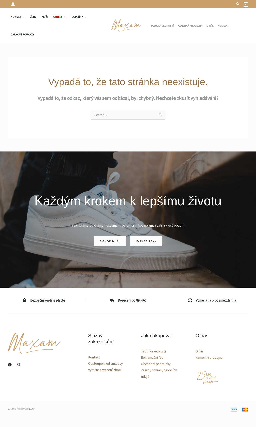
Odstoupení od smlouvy (105, 363)
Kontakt (94, 357)
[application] (23, 17)
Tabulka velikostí (153, 351)
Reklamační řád (152, 357)
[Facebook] (10, 364)
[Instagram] (18, 364)
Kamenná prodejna (209, 357)
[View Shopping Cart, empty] (246, 4)
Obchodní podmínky (156, 364)
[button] (238, 4)
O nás (199, 351)
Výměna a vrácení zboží (104, 370)
